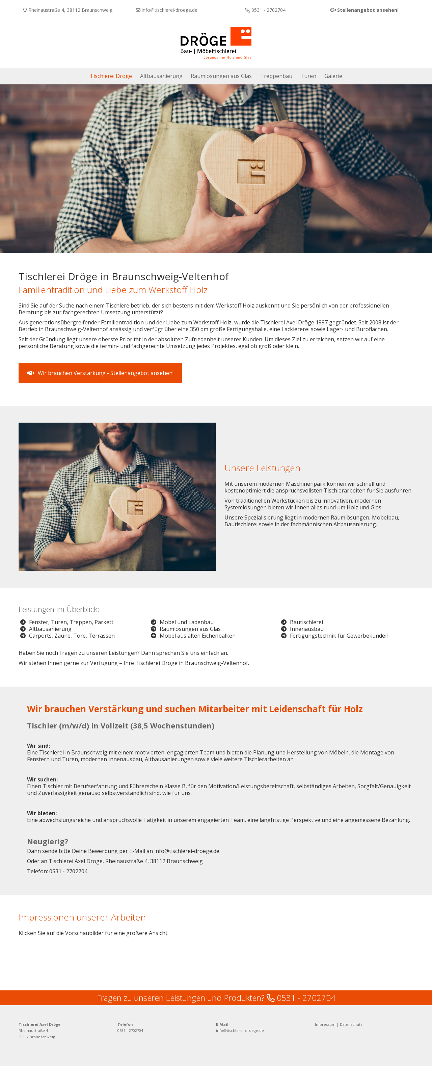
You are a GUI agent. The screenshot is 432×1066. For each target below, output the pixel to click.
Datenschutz (351, 1015)
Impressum (325, 1015)
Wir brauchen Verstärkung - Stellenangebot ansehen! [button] (100, 370)
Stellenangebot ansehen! (368, 10)
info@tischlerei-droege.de (240, 1021)
